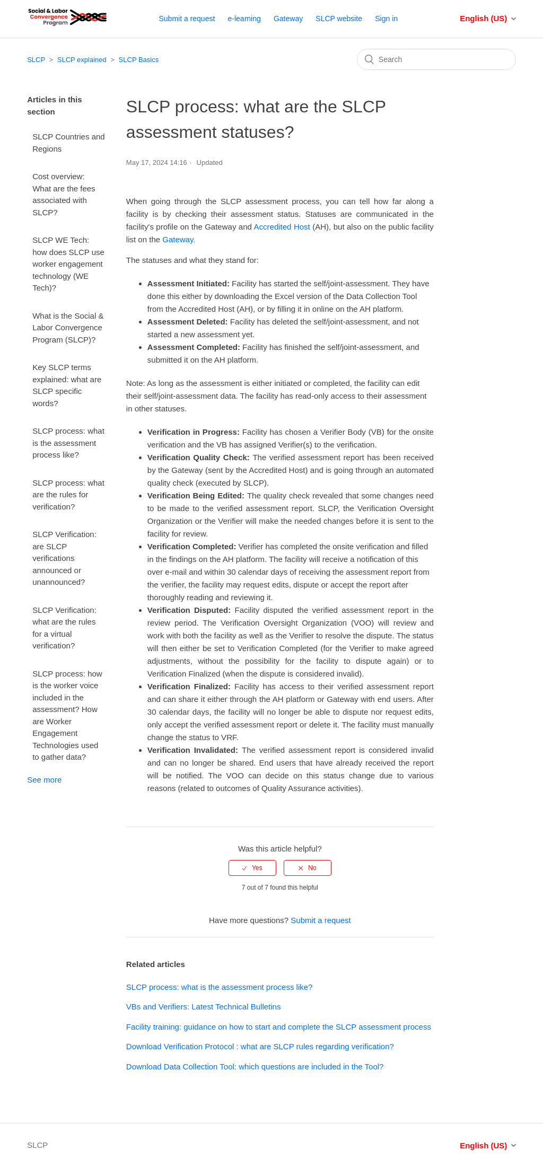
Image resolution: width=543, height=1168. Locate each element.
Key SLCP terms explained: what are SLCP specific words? (66, 385)
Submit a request (187, 18)
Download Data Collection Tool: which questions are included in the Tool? (255, 1066)
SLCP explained (82, 60)
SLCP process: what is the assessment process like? (68, 442)
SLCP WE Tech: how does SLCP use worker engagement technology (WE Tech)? (68, 263)
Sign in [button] (386, 18)
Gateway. (178, 239)
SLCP (36, 60)
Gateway (288, 18)
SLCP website (339, 18)
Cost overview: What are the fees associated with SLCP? (63, 194)
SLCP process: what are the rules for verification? (68, 494)
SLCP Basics (139, 60)
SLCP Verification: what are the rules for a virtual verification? (64, 628)
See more (44, 779)
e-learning (244, 18)
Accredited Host (282, 226)
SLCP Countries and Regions (68, 142)
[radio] (252, 868)
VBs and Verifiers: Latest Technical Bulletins (203, 1006)
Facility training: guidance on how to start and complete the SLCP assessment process (278, 1026)
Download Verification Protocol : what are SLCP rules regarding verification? (260, 1046)
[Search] (436, 59)
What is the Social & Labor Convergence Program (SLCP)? (67, 327)
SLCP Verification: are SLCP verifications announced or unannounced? (64, 558)
